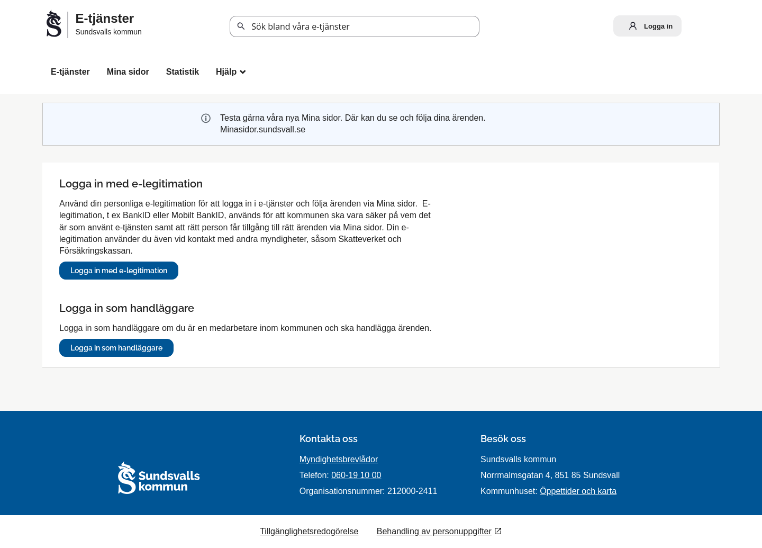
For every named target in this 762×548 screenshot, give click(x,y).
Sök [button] (241, 26)
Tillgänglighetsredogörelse (309, 531)
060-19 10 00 (356, 475)
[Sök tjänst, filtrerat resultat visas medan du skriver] (354, 26)
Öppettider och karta (578, 491)
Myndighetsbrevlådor (339, 459)
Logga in (648, 26)
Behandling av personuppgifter (434, 531)
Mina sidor (128, 71)
